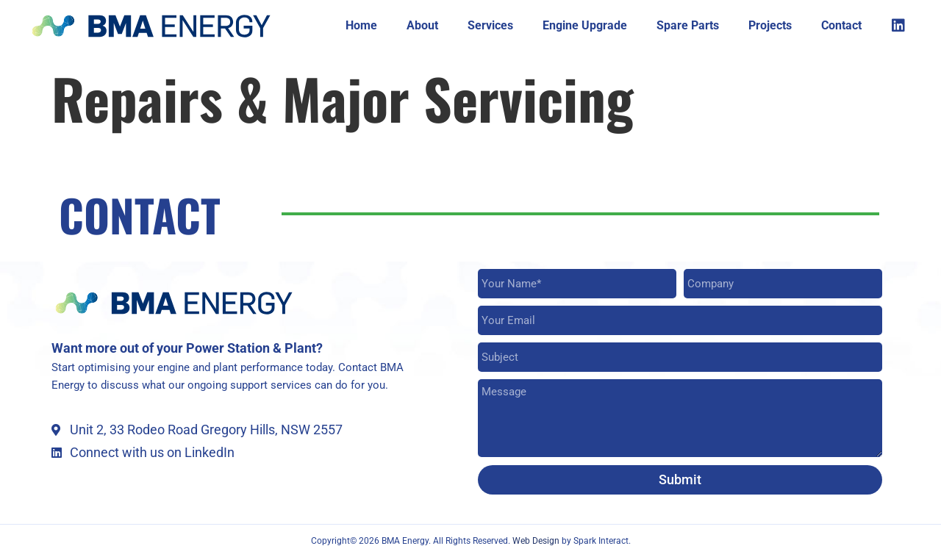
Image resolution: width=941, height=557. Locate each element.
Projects (770, 25)
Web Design (537, 541)
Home (361, 25)
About (422, 25)
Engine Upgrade (585, 25)
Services (490, 25)
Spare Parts (687, 25)
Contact (841, 25)
